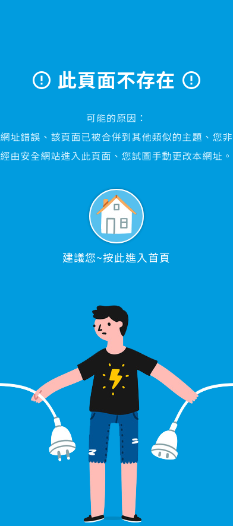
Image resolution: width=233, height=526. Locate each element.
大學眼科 (117, 39)
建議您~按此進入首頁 (116, 227)
